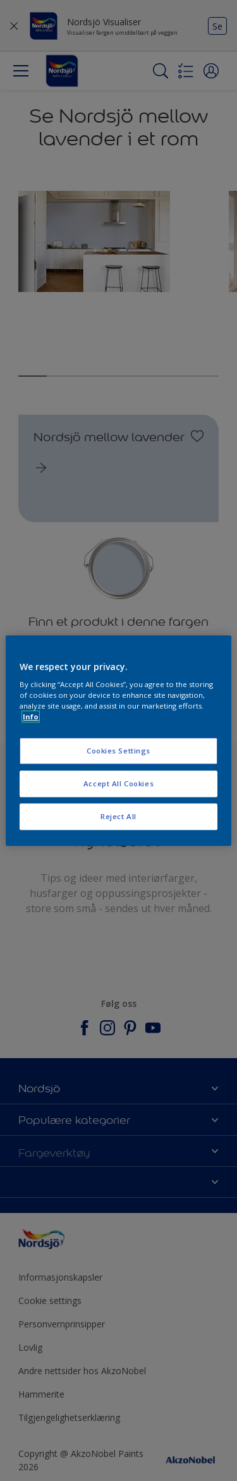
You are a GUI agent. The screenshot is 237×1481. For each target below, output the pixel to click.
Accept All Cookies (118, 783)
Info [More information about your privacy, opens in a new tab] (31, 716)
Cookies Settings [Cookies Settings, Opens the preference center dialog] (118, 751)
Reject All (118, 816)
